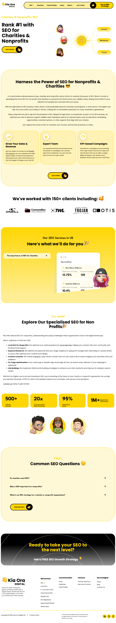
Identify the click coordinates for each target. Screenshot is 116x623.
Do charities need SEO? (19, 479)
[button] (27, 256)
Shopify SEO (45, 597)
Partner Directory (84, 582)
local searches (66, 345)
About (99, 582)
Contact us (7, 384)
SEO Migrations (46, 600)
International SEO (47, 594)
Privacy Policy (34, 616)
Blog (98, 585)
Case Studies (63, 588)
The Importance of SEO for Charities (22, 256)
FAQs (60, 582)
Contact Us (101, 588)
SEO (42, 583)
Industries (62, 585)
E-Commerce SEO (47, 590)
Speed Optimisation (47, 604)
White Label (45, 607)
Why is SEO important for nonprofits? (26, 487)
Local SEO (44, 587)
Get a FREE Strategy (104, 5)
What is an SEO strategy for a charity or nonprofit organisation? (37, 495)
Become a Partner (84, 585)
